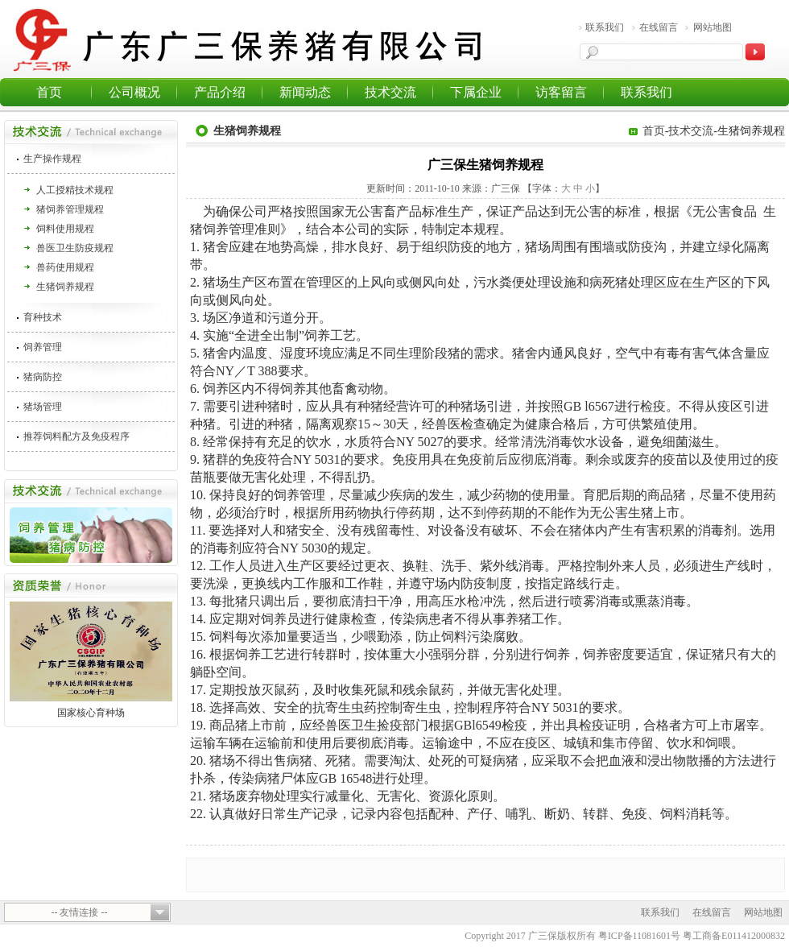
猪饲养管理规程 (70, 209)
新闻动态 (305, 92)
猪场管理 (42, 406)
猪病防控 (42, 377)
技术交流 (390, 92)
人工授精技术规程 (75, 190)
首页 (49, 92)
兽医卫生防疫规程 (75, 248)
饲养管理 (42, 347)
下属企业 (476, 92)
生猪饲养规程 (65, 286)
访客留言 (561, 92)
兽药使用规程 (65, 267)
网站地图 (712, 27)
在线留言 (658, 27)
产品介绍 (220, 92)
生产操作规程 (52, 158)
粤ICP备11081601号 (639, 935)
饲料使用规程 (65, 228)
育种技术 (42, 317)
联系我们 (604, 27)
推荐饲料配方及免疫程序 (76, 436)
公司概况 (134, 92)
